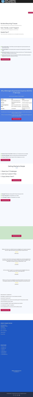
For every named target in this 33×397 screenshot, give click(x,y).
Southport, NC (3, 348)
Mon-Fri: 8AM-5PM (4, 330)
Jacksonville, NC (3, 351)
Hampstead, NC (3, 352)
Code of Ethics (3, 332)
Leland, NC (3, 349)
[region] (16, 103)
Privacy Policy (3, 334)
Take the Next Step (30, 12)
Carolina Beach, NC (4, 354)
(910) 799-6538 (3, 328)
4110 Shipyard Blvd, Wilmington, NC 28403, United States (4, 326)
